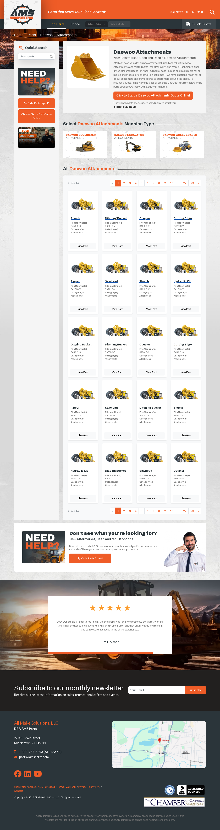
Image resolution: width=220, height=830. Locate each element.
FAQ (97, 786)
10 (171, 183)
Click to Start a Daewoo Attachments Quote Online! (153, 95)
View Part (83, 246)
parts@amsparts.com (34, 757)
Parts (31, 35)
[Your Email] (156, 690)
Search (32, 786)
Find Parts (56, 24)
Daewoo (46, 35)
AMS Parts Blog (46, 786)
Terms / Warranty (66, 786)
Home (18, 35)
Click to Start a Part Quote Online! (36, 116)
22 (184, 183)
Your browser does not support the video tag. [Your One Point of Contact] (36, 137)
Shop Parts (20, 786)
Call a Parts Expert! (36, 103)
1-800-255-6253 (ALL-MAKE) (40, 752)
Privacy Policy (86, 786)
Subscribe (195, 690)
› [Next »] (198, 183)
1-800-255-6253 (192, 12)
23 (192, 183)
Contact (18, 790)
